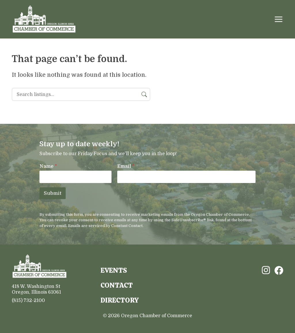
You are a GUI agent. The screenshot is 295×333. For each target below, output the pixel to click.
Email (126, 166)
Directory (120, 300)
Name (48, 166)
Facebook (279, 270)
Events (114, 270)
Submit (52, 193)
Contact (117, 285)
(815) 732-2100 (28, 300)
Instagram (266, 270)
